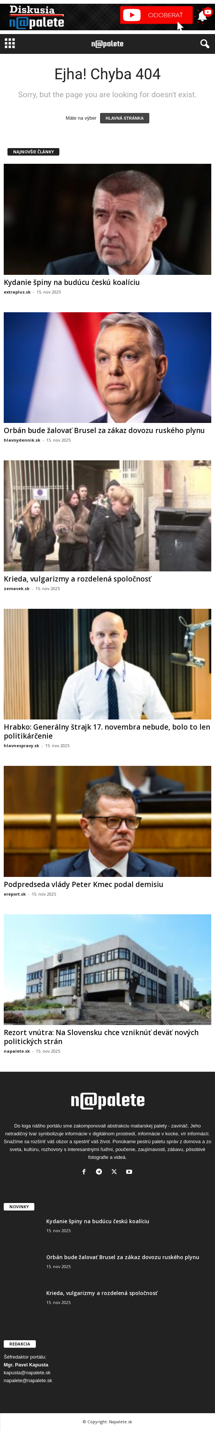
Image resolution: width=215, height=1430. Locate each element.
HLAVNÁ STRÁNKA (125, 118)
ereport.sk (15, 894)
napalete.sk (17, 1051)
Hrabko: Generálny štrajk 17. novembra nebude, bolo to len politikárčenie (107, 731)
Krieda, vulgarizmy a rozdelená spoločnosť (77, 579)
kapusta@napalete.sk (27, 1372)
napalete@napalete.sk (28, 1380)
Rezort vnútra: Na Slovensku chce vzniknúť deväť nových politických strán (101, 1037)
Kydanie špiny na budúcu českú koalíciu (72, 282)
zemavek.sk (16, 588)
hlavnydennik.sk (22, 440)
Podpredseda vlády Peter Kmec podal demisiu (83, 884)
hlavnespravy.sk (21, 745)
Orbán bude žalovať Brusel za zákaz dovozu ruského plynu (104, 430)
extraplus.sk (17, 292)
